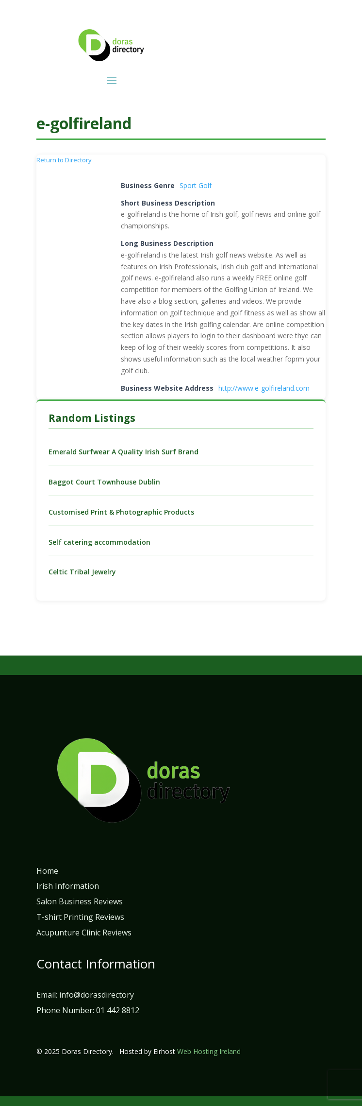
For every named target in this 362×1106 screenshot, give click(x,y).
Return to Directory (64, 160)
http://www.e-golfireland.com (264, 388)
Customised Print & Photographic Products (121, 512)
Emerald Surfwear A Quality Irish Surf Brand (123, 451)
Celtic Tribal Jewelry (82, 571)
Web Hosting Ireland (209, 1051)
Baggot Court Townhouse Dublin (104, 481)
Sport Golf (196, 185)
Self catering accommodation (99, 542)
